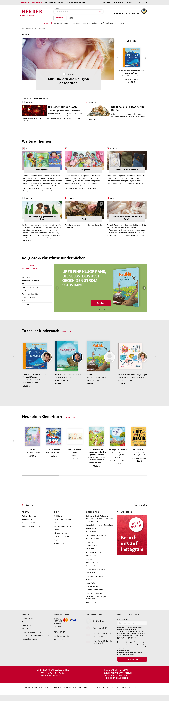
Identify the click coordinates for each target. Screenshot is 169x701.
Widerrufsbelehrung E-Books (73, 687)
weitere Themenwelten (76, 2)
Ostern (24, 290)
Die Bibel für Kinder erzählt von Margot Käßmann (131, 72)
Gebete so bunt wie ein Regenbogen (132, 374)
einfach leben (90, 542)
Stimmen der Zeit (92, 545)
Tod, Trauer (26, 301)
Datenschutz (110, 687)
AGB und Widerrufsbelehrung (33, 687)
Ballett (32, 450)
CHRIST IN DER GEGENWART (96, 535)
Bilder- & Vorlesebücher (30, 287)
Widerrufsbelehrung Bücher (53, 687)
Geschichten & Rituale (90, 23)
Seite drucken (29, 505)
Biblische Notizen (92, 586)
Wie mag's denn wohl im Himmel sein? (117, 451)
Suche (57, 8)
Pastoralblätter (91, 573)
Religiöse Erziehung (61, 23)
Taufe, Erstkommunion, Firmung (112, 23)
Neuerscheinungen (29, 265)
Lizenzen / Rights (28, 625)
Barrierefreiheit (139, 687)
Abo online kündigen (116, 677)
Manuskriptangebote (29, 639)
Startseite (33, 28)
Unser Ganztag (91, 528)
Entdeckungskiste (92, 521)
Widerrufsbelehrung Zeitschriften (94, 687)
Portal (59, 18)
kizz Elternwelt (91, 532)
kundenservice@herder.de (118, 672)
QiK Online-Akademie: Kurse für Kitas (35, 635)
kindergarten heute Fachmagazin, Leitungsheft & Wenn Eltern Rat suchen (100, 517)
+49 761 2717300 (54, 672)
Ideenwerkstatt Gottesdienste (96, 569)
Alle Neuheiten (69, 417)
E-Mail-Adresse (122, 619)
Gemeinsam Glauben (93, 552)
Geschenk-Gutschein (61, 636)
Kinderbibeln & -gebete (30, 280)
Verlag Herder (124, 512)
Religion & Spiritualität (54, 2)
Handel (138, 2)
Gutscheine (59, 632)
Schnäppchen (27, 304)
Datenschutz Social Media (124, 687)
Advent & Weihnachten (30, 294)
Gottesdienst (90, 566)
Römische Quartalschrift (94, 590)
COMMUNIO (90, 549)
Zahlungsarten (61, 615)
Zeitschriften (118, 2)
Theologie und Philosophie (95, 593)
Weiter (145, 57)
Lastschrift (57, 627)
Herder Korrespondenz (94, 539)
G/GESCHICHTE (91, 602)
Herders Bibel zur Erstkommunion (68, 374)
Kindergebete (75, 23)
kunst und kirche (92, 562)
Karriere (25, 629)
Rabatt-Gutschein (60, 639)
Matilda (90, 374)
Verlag (129, 2)
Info (146, 2)
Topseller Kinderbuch (30, 269)
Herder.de (25, 2)
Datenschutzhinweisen (129, 654)
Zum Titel (100, 303)
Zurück (118, 57)
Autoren (106, 2)
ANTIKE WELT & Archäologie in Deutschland (96, 598)
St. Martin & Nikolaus (29, 297)
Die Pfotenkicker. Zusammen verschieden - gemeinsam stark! (96, 452)
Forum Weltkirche (92, 583)
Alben (24, 284)
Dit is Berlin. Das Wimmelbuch (138, 451)
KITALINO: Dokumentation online (34, 632)
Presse (24, 622)
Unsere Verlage (27, 619)
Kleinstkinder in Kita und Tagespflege (99, 525)
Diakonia (89, 580)
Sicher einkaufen (94, 615)
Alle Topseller (67, 331)
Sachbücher (26, 277)
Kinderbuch (37, 2)
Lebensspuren (91, 556)
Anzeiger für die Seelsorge (95, 576)
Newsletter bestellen (128, 615)
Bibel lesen (90, 559)
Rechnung (57, 623)
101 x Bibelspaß (54, 450)
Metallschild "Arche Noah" (75, 451)
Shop (71, 18)
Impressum (84, 690)
